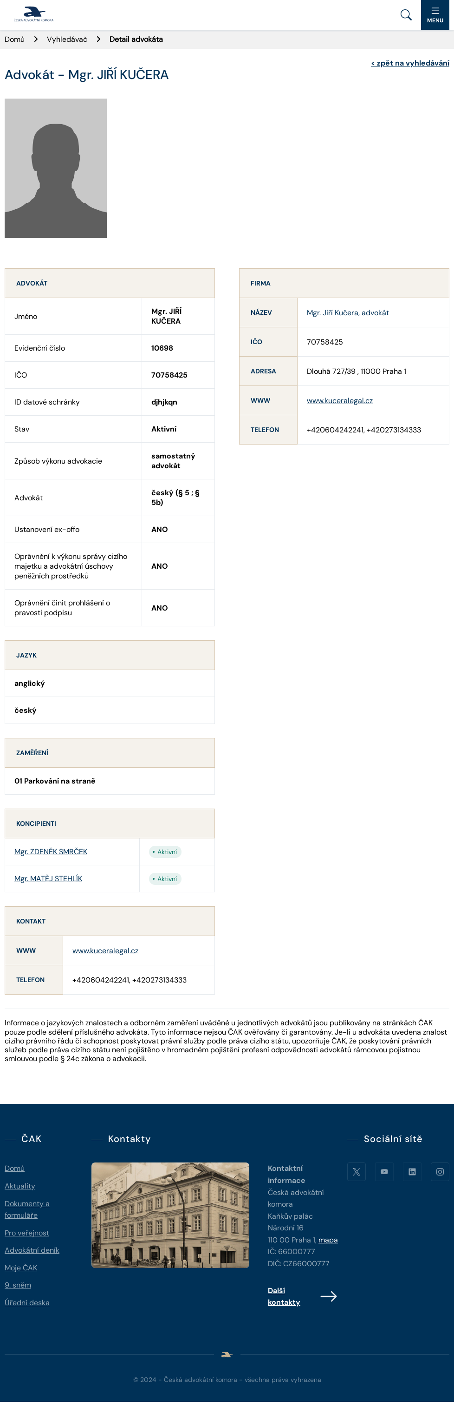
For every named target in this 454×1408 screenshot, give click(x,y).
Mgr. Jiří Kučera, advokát (348, 313)
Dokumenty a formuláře (27, 1210)
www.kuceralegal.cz (105, 951)
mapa (328, 1240)
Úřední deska (27, 1303)
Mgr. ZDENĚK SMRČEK (50, 852)
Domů (15, 39)
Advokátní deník (32, 1250)
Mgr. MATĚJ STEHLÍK (48, 878)
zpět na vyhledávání (410, 63)
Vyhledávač (67, 39)
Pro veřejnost (27, 1233)
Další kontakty (303, 1297)
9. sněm (18, 1285)
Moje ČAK (21, 1268)
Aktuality (20, 1186)
